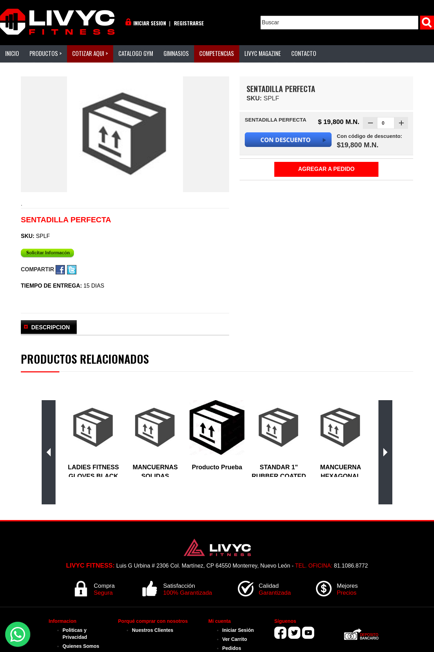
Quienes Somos (80, 646)
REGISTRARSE (189, 23)
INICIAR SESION (149, 23)
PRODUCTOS (46, 53)
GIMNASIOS (176, 53)
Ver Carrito (234, 639)
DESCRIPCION (50, 327)
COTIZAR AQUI (90, 53)
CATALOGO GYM (135, 53)
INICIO (12, 53)
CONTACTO (303, 53)
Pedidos (231, 648)
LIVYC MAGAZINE (262, 53)
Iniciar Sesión (238, 630)
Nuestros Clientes (152, 630)
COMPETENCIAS (216, 53)
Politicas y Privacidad (74, 633)
